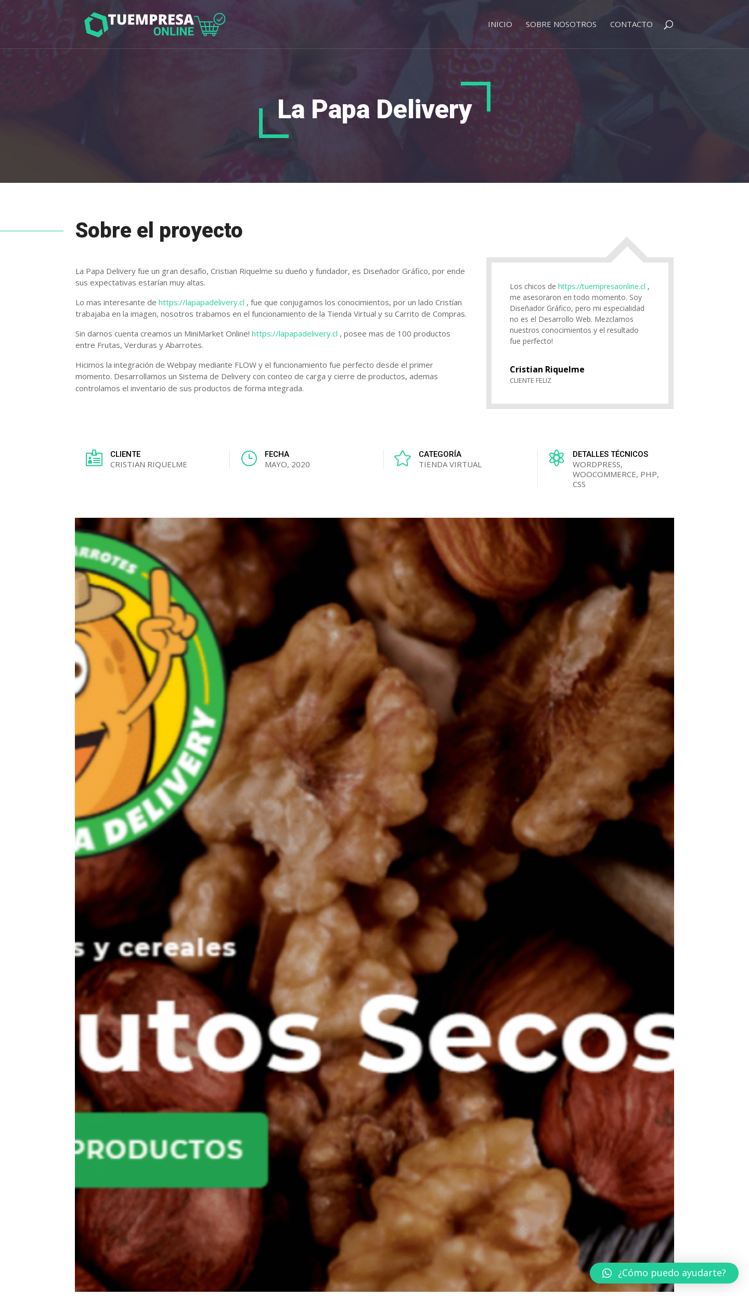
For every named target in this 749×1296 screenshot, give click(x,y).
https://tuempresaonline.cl (601, 286)
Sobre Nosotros (561, 24)
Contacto (631, 24)
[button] (664, 1273)
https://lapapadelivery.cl (201, 302)
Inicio (500, 24)
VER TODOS (631, 822)
